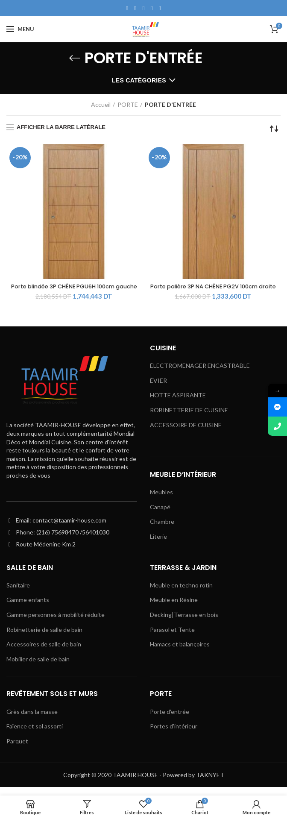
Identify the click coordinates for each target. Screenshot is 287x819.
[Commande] (274, 128)
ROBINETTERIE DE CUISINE (189, 418)
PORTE (127, 104)
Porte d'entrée (169, 720)
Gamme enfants (27, 608)
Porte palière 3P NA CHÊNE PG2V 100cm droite (213, 291)
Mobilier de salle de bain (38, 667)
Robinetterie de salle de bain (44, 637)
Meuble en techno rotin (181, 593)
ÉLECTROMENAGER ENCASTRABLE (200, 374)
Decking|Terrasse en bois (184, 623)
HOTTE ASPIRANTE (178, 403)
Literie (158, 545)
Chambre (162, 530)
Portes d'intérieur (173, 734)
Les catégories (139, 80)
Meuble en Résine (174, 608)
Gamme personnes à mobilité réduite (55, 623)
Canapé (160, 515)
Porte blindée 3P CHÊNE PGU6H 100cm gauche (74, 291)
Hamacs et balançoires (180, 652)
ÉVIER (158, 388)
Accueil (101, 104)
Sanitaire (18, 593)
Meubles (161, 500)
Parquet (17, 749)
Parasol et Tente (172, 637)
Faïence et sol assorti (34, 734)
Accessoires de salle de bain (43, 652)
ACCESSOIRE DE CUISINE (186, 433)
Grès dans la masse (32, 720)
